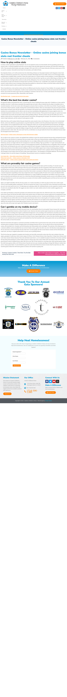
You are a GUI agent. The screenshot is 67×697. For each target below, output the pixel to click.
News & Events (10, 10)
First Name (16, 338)
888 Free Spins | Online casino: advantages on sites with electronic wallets (19, 116)
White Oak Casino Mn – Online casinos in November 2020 (15, 139)
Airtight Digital (48, 382)
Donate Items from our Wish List (33, 16)
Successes (28, 7)
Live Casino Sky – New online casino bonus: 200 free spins (15, 138)
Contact (25, 10)
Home (4, 7)
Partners (18, 10)
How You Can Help (19, 7)
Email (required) (18, 333)
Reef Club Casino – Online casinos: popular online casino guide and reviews (19, 141)
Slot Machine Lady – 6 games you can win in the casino (15, 78)
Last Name (16, 342)
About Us (10, 7)
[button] (10, 7)
